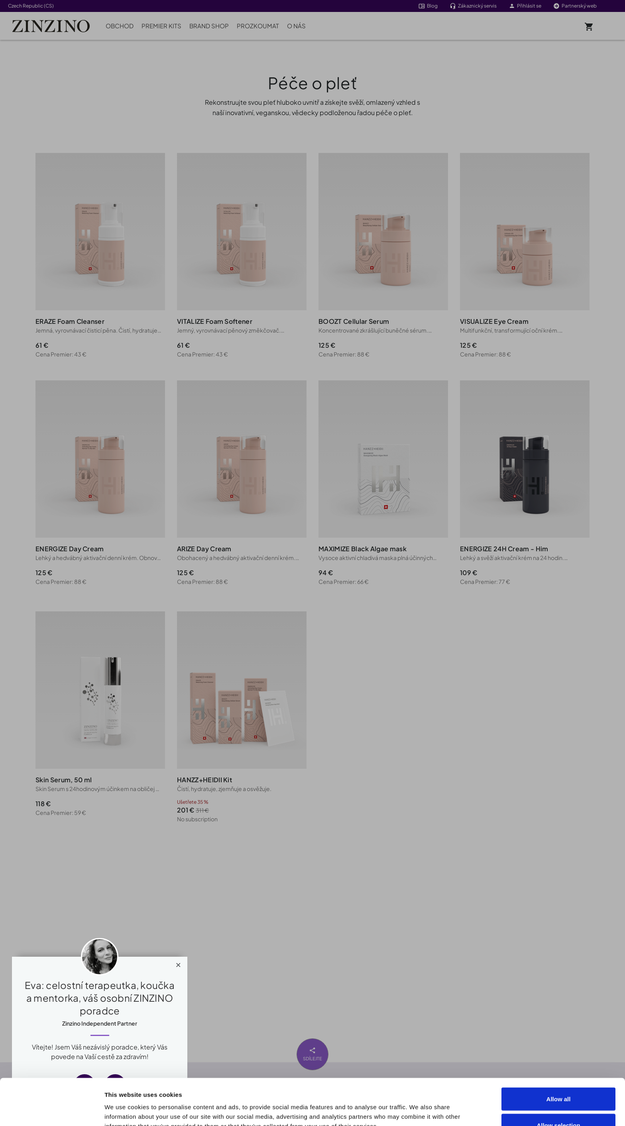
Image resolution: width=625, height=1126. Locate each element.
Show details (451, 1105)
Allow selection (558, 1078)
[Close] (178, 963)
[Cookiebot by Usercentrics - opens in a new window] (51, 1110)
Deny (558, 1104)
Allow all (558, 1052)
